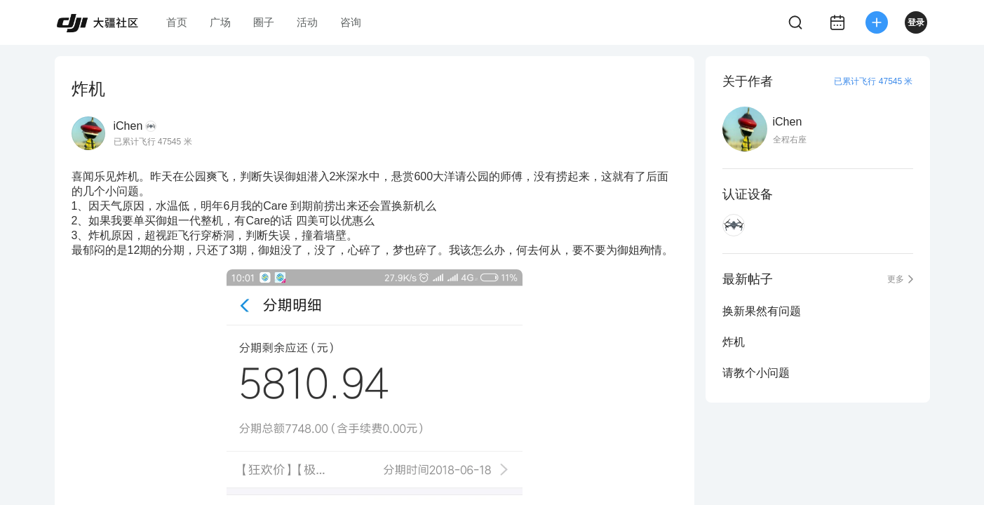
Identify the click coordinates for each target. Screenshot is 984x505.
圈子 (263, 22)
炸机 (733, 342)
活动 (307, 22)
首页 (176, 22)
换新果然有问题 (761, 311)
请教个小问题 (756, 373)
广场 (220, 22)
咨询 (350, 22)
